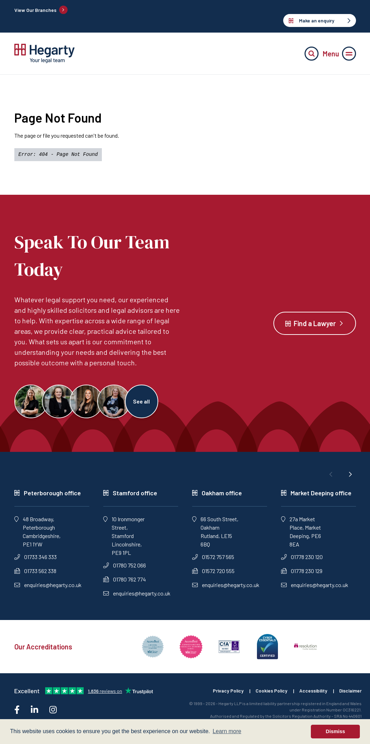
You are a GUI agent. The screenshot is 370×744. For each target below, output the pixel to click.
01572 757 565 (213, 558)
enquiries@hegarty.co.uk (48, 586)
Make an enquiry (319, 20)
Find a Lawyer (314, 324)
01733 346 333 (35, 558)
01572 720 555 (213, 572)
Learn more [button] (226, 731)
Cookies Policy (269, 692)
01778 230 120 (302, 558)
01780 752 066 (124, 566)
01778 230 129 (301, 572)
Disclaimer (350, 692)
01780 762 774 (124, 580)
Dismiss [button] (335, 731)
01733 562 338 (35, 572)
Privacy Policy (225, 692)
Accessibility (312, 692)
